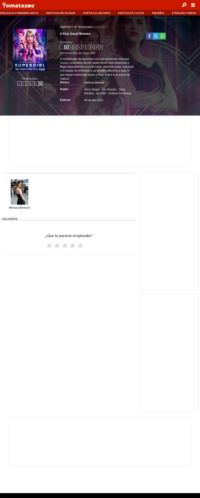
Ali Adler (101, 93)
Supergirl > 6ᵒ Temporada (76, 26)
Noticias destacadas (61, 13)
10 (101, 47)
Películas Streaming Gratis (20, 13)
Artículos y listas (132, 13)
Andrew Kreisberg (120, 93)
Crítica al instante (97, 13)
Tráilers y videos (184, 13)
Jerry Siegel (92, 89)
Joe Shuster (109, 89)
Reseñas (159, 13)
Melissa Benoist (94, 82)
